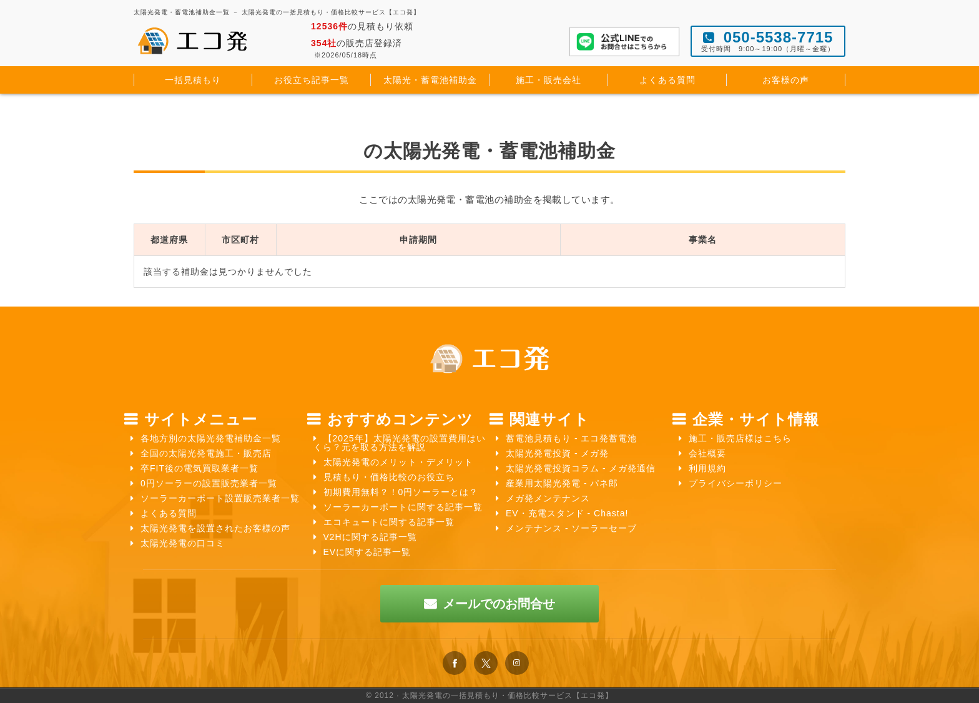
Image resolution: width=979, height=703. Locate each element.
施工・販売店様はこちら (740, 438)
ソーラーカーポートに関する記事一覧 (403, 507)
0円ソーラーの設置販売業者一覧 (208, 483)
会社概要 (707, 453)
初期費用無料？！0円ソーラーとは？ (401, 492)
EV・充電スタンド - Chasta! (567, 513)
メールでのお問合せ (499, 604)
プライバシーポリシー (735, 483)
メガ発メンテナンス (548, 498)
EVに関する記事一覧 (367, 552)
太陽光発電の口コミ (182, 543)
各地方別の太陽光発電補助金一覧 (210, 438)
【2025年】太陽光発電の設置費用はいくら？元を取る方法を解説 (399, 442)
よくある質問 (168, 513)
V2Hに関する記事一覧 (370, 537)
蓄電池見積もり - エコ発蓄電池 (571, 438)
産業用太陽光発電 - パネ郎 (562, 483)
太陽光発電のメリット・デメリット (398, 462)
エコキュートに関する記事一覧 (389, 522)
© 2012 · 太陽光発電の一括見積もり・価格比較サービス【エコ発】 (489, 695)
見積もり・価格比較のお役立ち (389, 477)
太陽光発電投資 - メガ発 (557, 453)
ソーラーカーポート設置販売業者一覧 (220, 498)
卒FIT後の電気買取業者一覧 (199, 468)
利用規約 (707, 468)
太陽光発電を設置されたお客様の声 (215, 528)
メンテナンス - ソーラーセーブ (571, 528)
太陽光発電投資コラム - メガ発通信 (581, 468)
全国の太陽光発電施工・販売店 (206, 453)
